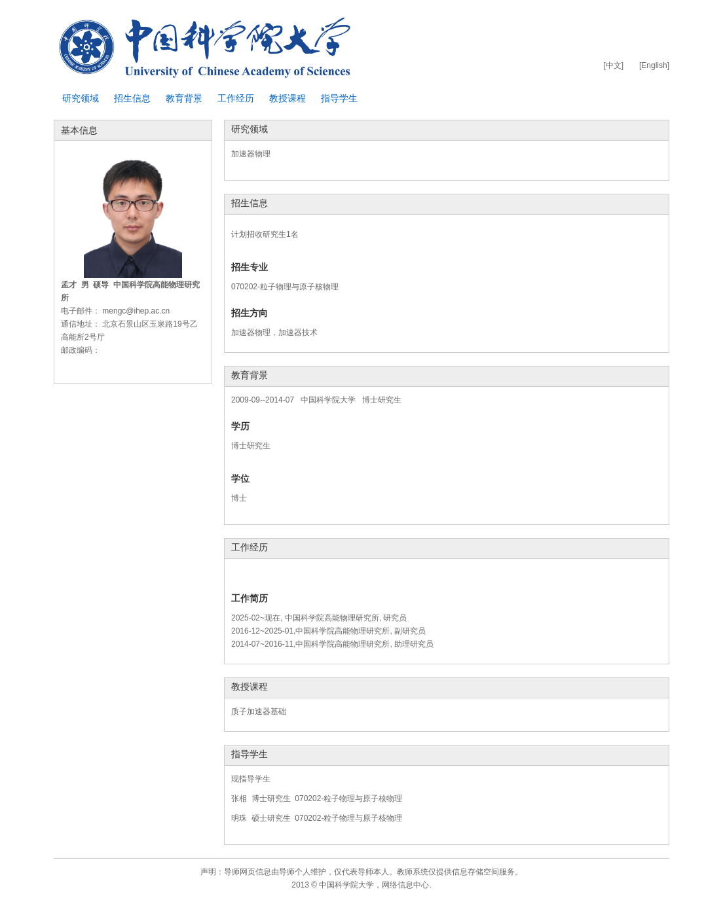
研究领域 (80, 98)
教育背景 (184, 98)
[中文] (613, 65)
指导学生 (339, 98)
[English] (654, 65)
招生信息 (132, 98)
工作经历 (235, 98)
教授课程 (287, 98)
